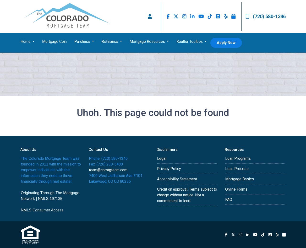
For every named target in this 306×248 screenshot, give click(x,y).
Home (26, 41)
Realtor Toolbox (190, 41)
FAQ (228, 199)
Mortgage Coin (54, 41)
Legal (161, 158)
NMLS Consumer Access (42, 210)
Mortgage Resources (148, 41)
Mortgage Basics (239, 179)
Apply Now (226, 42)
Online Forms (236, 189)
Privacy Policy (169, 168)
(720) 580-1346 (266, 16)
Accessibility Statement (177, 179)
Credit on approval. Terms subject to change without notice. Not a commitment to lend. (187, 195)
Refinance (110, 41)
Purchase (82, 41)
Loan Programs (238, 158)
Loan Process (237, 168)
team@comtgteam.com (108, 170)
